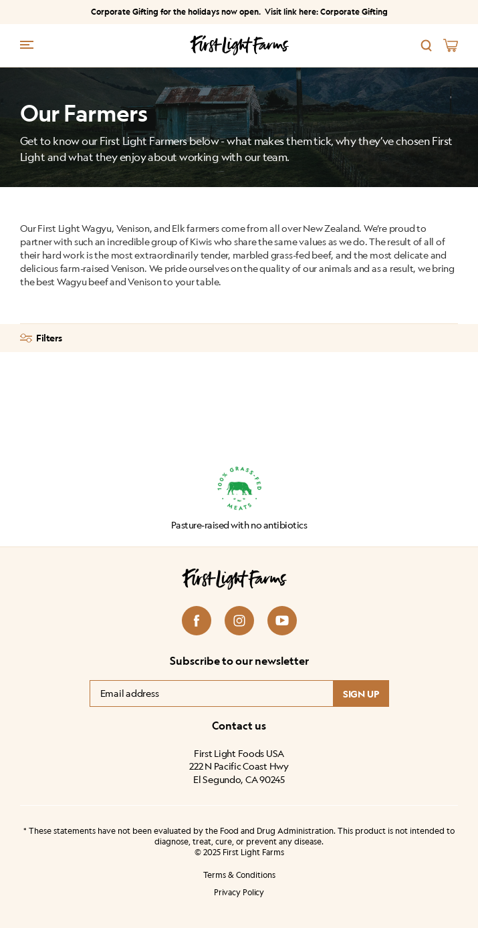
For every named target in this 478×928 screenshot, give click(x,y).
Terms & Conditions (239, 875)
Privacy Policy (239, 892)
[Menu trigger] (26, 44)
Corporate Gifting (354, 12)
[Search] (426, 45)
